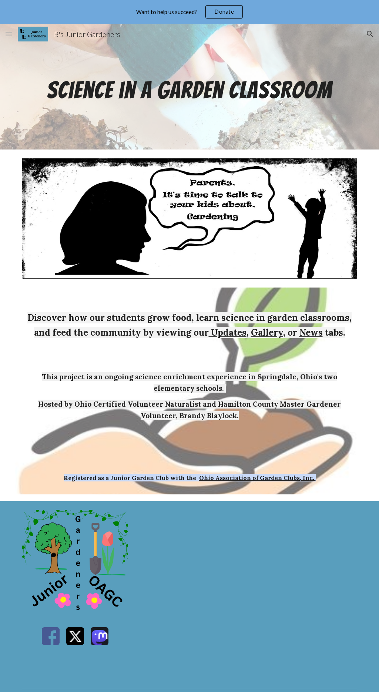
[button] (9, 34)
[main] (189, 86)
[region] (189, 12)
